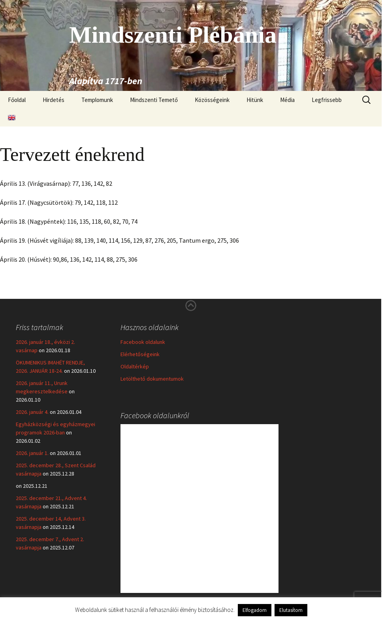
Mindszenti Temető (154, 100)
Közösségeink (212, 100)
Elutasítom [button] (291, 610)
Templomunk (97, 100)
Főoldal (17, 100)
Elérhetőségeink (140, 354)
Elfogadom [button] (255, 610)
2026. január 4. (32, 411)
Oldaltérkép (134, 366)
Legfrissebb (327, 100)
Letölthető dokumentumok (152, 378)
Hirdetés (53, 100)
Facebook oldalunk (142, 341)
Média (287, 100)
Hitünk (255, 100)
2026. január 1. (32, 453)
